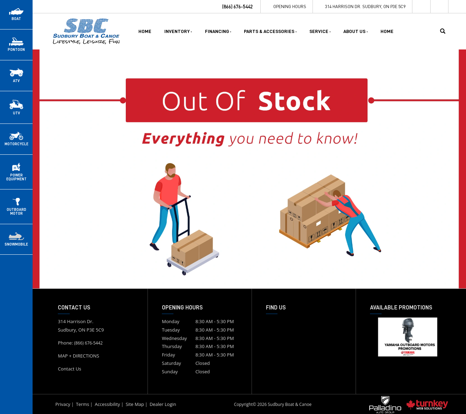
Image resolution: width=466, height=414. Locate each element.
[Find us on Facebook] (421, 6)
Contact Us (69, 369)
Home (144, 31)
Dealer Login (163, 404)
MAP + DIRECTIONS (78, 356)
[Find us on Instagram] (440, 6)
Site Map (135, 404)
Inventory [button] (178, 31)
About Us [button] (355, 31)
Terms (82, 404)
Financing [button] (218, 31)
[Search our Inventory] (445, 31)
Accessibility (107, 404)
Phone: (80, 343)
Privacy (62, 404)
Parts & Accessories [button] (270, 31)
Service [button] (320, 31)
